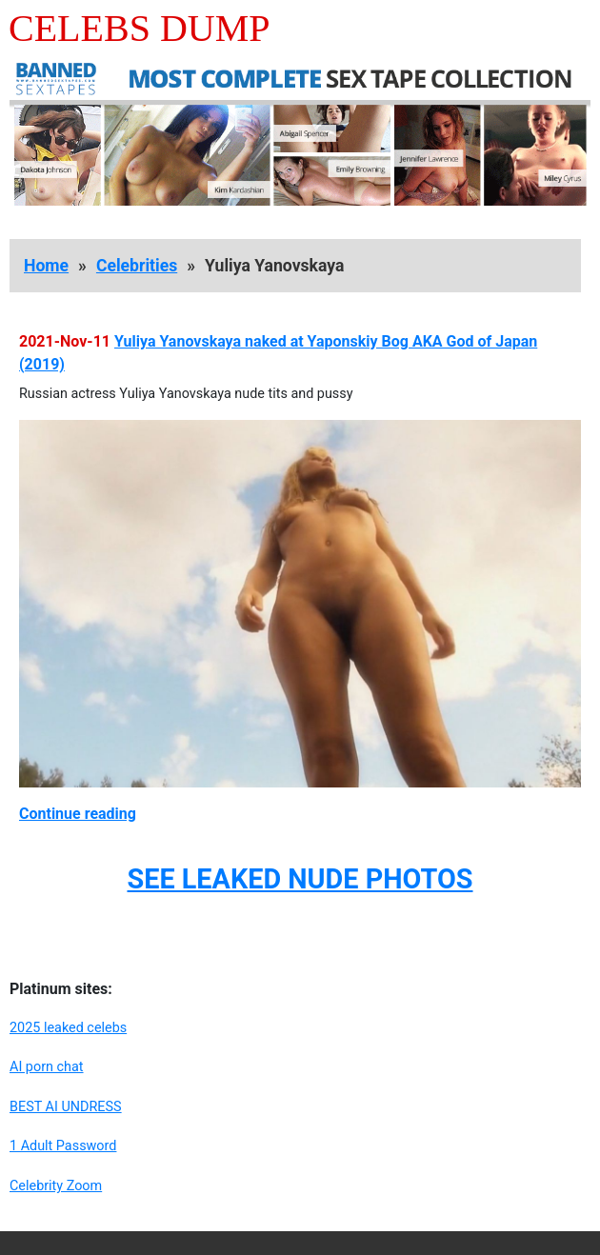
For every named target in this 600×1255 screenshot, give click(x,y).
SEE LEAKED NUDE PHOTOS (299, 879)
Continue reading (77, 814)
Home (46, 265)
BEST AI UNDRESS (66, 1107)
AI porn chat (47, 1067)
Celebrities (136, 265)
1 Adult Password (63, 1146)
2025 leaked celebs (68, 1028)
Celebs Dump (139, 28)
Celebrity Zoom (56, 1186)
